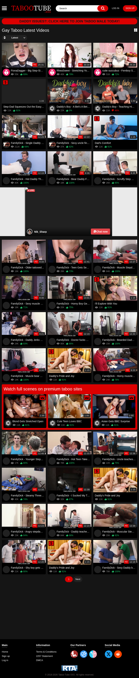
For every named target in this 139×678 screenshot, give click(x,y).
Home (5, 651)
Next (77, 579)
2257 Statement (44, 656)
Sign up (130, 8)
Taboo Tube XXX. (66, 672)
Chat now (100, 231)
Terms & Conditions (46, 651)
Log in (115, 8)
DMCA (39, 660)
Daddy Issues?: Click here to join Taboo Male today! (69, 21)
